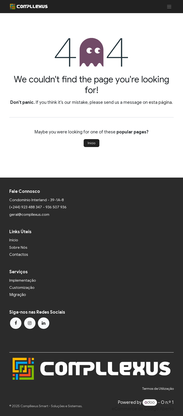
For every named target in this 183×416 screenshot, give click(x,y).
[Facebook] (15, 323)
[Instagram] (30, 323)
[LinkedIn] (43, 323)
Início (91, 143)
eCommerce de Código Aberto (143, 408)
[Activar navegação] (169, 6)
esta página (160, 102)
